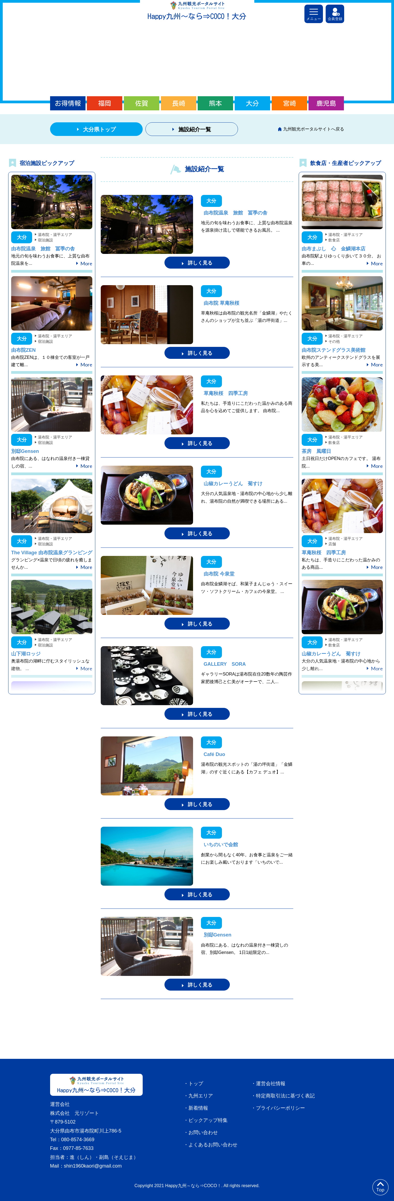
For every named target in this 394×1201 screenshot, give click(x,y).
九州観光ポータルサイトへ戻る (313, 129)
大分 (252, 103)
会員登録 (335, 14)
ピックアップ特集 (208, 1120)
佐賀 (141, 103)
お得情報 (68, 103)
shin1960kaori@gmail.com (93, 1166)
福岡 (104, 103)
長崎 (178, 103)
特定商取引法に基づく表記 (285, 1096)
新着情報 (198, 1108)
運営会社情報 (270, 1083)
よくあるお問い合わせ (212, 1144)
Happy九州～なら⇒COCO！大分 (197, 16)
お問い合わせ (203, 1132)
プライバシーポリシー (280, 1108)
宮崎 (289, 103)
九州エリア (200, 1096)
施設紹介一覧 (194, 129)
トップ (195, 1083)
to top (380, 1187)
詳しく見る (200, 263)
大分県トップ (99, 129)
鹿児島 (326, 103)
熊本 (215, 103)
